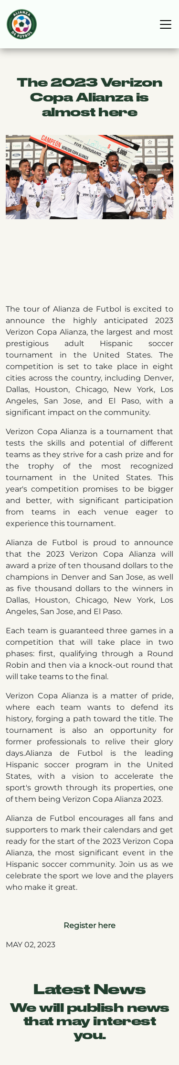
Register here (89, 925)
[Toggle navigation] (165, 24)
